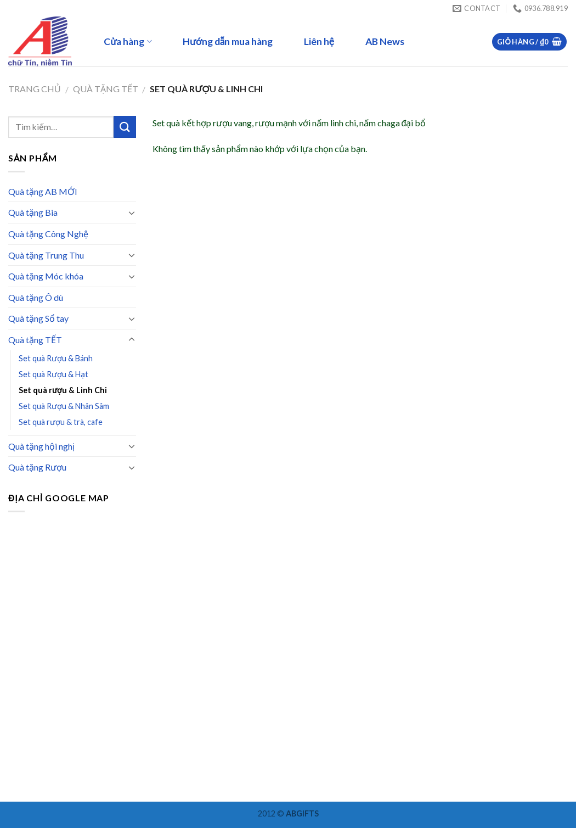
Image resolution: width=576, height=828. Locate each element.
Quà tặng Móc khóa (45, 276)
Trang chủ (34, 88)
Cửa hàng (127, 41)
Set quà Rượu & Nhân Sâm (64, 406)
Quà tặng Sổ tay (38, 318)
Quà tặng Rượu (37, 467)
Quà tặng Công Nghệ (48, 233)
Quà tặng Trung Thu (46, 255)
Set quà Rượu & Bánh (56, 358)
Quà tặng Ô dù (35, 297)
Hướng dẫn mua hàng (228, 41)
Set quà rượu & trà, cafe (61, 422)
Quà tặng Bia (33, 212)
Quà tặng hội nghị (41, 446)
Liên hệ (319, 41)
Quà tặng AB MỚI (42, 191)
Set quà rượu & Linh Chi (63, 390)
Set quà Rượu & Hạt (53, 374)
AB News (384, 41)
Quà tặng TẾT (105, 88)
